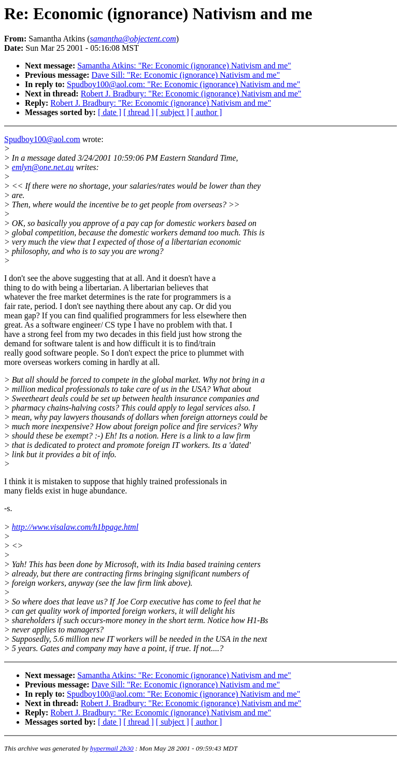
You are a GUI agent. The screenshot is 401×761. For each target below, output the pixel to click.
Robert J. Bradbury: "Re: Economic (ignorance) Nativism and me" (191, 93)
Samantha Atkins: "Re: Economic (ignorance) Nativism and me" (184, 65)
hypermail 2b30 (112, 748)
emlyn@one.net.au (43, 167)
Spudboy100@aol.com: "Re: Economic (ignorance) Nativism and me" (183, 84)
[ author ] (206, 112)
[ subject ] (172, 112)
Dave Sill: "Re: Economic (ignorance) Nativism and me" (186, 75)
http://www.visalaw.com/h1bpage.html (75, 527)
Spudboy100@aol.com (42, 139)
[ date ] (109, 112)
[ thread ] (138, 112)
